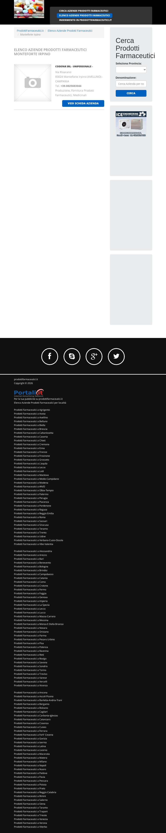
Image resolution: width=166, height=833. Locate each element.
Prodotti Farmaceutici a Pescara (31, 780)
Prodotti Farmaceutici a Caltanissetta (33, 432)
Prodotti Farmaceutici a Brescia (30, 429)
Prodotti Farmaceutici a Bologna (31, 566)
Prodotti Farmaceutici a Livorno (30, 750)
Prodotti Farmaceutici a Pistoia (30, 784)
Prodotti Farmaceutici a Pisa (29, 643)
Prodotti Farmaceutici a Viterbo (30, 826)
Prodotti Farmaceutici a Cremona (31, 444)
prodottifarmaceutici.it (26, 379)
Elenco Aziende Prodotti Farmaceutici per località (40, 402)
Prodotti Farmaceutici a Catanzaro (32, 719)
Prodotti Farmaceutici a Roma (29, 517)
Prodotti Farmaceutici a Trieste (30, 815)
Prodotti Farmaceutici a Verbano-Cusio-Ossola (38, 540)
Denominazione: (126, 77)
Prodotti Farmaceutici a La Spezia (32, 604)
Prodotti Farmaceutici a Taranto (31, 807)
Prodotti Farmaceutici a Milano (30, 761)
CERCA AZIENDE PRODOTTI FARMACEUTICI (83, 10)
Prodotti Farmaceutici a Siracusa (31, 524)
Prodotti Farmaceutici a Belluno (30, 421)
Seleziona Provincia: (129, 63)
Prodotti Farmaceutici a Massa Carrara (34, 616)
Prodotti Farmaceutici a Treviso (30, 674)
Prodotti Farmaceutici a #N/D (29, 486)
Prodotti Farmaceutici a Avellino (31, 417)
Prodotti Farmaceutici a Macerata (32, 754)
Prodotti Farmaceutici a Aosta (29, 413)
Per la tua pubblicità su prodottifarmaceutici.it (38, 398)
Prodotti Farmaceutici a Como (30, 581)
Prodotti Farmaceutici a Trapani (31, 811)
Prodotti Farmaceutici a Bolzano (31, 707)
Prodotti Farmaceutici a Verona (30, 823)
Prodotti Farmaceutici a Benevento (32, 562)
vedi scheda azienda (83, 103)
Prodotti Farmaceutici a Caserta (31, 436)
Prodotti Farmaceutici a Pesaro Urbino (34, 639)
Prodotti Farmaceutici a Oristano (31, 631)
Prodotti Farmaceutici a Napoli (30, 765)
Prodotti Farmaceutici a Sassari (30, 521)
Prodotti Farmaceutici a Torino (30, 670)
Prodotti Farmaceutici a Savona (30, 662)
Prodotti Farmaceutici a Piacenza (31, 501)
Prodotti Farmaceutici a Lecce (29, 467)
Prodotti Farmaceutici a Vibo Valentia (33, 544)
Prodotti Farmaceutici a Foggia (30, 593)
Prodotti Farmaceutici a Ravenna (31, 651)
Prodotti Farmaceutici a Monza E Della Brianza (39, 624)
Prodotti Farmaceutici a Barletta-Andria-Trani (38, 700)
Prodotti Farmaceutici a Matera (30, 757)
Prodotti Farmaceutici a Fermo (30, 589)
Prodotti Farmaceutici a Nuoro (30, 769)
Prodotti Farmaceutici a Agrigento (32, 409)
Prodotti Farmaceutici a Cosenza (31, 723)
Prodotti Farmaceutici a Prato (29, 788)
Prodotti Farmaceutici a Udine (30, 536)
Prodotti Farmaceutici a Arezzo (30, 555)
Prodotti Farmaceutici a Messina (31, 620)
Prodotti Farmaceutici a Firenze (30, 452)
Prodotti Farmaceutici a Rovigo (30, 658)
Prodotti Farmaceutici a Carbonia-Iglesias (36, 715)
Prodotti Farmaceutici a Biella (29, 425)
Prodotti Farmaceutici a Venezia (31, 819)
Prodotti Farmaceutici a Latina (30, 746)
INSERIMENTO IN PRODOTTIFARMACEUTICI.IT (85, 20)
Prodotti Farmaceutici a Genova (31, 597)
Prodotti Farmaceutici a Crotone (31, 585)
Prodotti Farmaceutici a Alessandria (33, 551)
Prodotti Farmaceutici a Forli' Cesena (33, 734)
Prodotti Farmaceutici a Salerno (31, 800)
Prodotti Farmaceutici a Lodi (29, 471)
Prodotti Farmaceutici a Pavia (29, 777)
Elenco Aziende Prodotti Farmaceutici (70, 30)
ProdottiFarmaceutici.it (30, 30)
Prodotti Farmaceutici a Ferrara (30, 730)
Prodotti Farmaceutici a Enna (29, 448)
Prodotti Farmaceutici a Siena (29, 803)
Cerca (131, 93)
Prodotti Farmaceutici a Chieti (29, 440)
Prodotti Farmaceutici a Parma (30, 635)
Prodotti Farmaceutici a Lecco (29, 608)
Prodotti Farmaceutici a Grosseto (31, 459)
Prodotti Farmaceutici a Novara (30, 627)
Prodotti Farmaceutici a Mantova (31, 475)
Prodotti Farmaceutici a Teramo (31, 528)
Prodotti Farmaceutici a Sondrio (31, 666)
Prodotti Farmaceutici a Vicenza (31, 685)
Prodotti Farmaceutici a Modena (31, 482)
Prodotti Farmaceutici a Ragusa (30, 509)
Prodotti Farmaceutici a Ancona (30, 692)
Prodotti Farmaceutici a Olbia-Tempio (34, 490)
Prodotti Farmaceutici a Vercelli (30, 681)
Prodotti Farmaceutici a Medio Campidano (36, 478)
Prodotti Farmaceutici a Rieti (29, 654)
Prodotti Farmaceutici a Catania (31, 578)
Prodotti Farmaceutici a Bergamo (31, 704)
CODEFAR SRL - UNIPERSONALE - (74, 66)
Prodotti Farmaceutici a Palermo (31, 494)
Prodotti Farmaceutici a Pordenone (32, 505)
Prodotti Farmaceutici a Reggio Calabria (35, 792)
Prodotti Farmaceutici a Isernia (30, 742)
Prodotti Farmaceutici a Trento (30, 532)
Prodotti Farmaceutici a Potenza (31, 647)
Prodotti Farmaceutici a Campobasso (33, 574)
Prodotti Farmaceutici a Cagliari (31, 711)
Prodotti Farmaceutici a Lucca (29, 612)
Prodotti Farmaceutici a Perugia (31, 498)
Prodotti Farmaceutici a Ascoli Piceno (33, 696)
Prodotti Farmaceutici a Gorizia (30, 738)
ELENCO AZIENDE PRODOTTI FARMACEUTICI (84, 15)
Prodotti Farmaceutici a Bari (29, 558)
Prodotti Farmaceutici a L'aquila (30, 463)
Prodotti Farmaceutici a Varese (30, 677)
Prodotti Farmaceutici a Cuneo (30, 727)
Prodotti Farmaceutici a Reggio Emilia (34, 513)
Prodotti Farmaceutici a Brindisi (30, 570)
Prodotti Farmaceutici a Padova (30, 773)
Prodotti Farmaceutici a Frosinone (32, 455)
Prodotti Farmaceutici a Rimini (30, 796)
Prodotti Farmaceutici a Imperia (31, 601)
